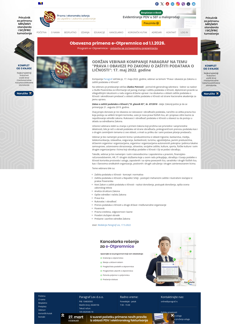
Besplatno (70, 32)
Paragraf (108, 79)
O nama (55, 32)
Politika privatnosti (169, 312)
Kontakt (41, 317)
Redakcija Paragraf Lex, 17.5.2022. (114, 224)
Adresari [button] (157, 32)
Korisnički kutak (45, 313)
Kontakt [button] (171, 32)
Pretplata (42, 306)
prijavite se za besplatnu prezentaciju (134, 48)
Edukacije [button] (99, 32)
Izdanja (85, 32)
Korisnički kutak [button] (137, 32)
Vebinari (42, 310)
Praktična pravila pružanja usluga (175, 319)
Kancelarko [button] (116, 32)
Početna (41, 32)
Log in (184, 32)
